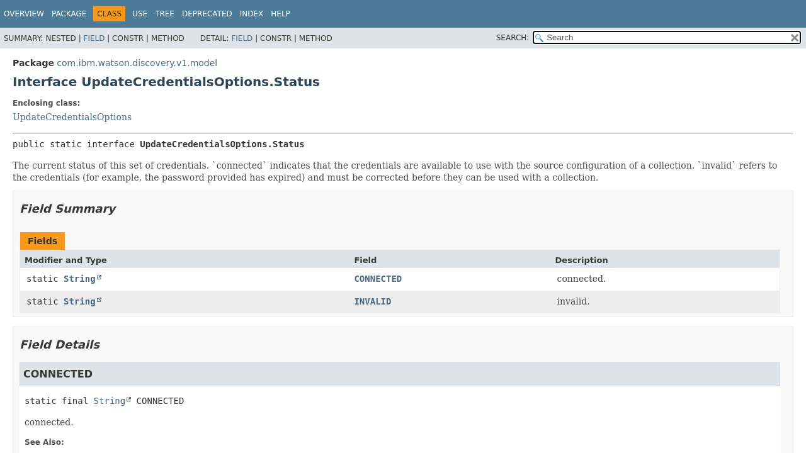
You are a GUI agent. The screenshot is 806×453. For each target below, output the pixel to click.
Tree (164, 13)
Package (69, 13)
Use (139, 13)
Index (252, 13)
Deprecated (207, 13)
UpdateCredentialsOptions (72, 117)
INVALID (372, 301)
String (80, 279)
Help (280, 13)
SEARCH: (513, 37)
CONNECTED (378, 279)
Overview (24, 13)
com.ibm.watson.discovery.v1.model (137, 63)
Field (94, 38)
